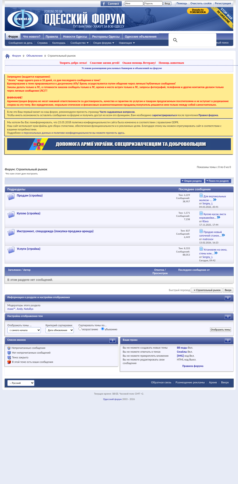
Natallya (28, 309)
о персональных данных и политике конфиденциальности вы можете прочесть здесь (72, 132)
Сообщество (78, 42)
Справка (42, 42)
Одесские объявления (140, 36)
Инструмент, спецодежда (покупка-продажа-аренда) (55, 231)
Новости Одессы (75, 36)
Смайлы (182, 351)
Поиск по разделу (219, 181)
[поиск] (192, 40)
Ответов (159, 270)
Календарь (58, 42)
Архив (213, 382)
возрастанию (88, 329)
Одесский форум (112, 399)
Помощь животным (171, 62)
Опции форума (102, 42)
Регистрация (223, 3)
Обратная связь (161, 382)
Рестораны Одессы (106, 36)
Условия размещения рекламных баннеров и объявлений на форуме (122, 68)
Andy (20, 309)
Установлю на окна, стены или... (213, 251)
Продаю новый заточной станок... (210, 233)
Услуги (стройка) (28, 249)
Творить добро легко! (73, 62)
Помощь (182, 3)
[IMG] (180, 355)
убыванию (109, 329)
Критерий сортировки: (59, 325)
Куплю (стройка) (28, 213)
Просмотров (160, 273)
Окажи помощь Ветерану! (139, 62)
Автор (27, 270)
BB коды (182, 347)
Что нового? (31, 36)
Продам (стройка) (30, 195)
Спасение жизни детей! (105, 62)
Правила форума (192, 366)
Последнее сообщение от (194, 270)
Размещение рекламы (190, 382)
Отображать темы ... (19, 325)
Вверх (228, 290)
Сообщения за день (21, 42)
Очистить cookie (201, 3)
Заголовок (14, 270)
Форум (13, 36)
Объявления (34, 55)
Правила (52, 36)
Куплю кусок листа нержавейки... (212, 216)
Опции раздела (192, 181)
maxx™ (11, 309)
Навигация (125, 42)
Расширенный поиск (216, 42)
